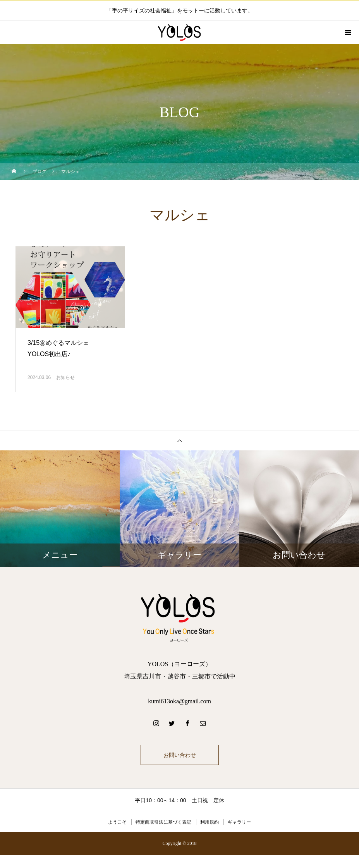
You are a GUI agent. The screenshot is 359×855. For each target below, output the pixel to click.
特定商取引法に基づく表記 (163, 822)
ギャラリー (239, 822)
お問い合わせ (179, 755)
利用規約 (209, 822)
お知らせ (65, 377)
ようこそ (117, 822)
